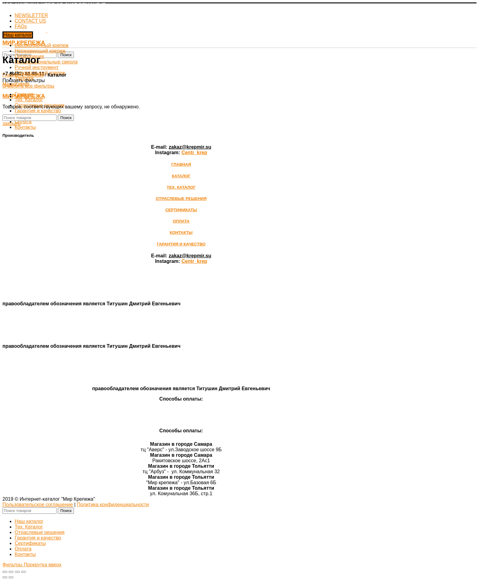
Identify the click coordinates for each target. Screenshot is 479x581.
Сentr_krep (194, 152)
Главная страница (22, 75)
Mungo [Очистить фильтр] (22, 96)
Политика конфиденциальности (113, 504)
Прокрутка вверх (42, 564)
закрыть (11, 123)
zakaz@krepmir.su (190, 147)
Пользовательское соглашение (37, 504)
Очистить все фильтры (28, 86)
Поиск (65, 55)
